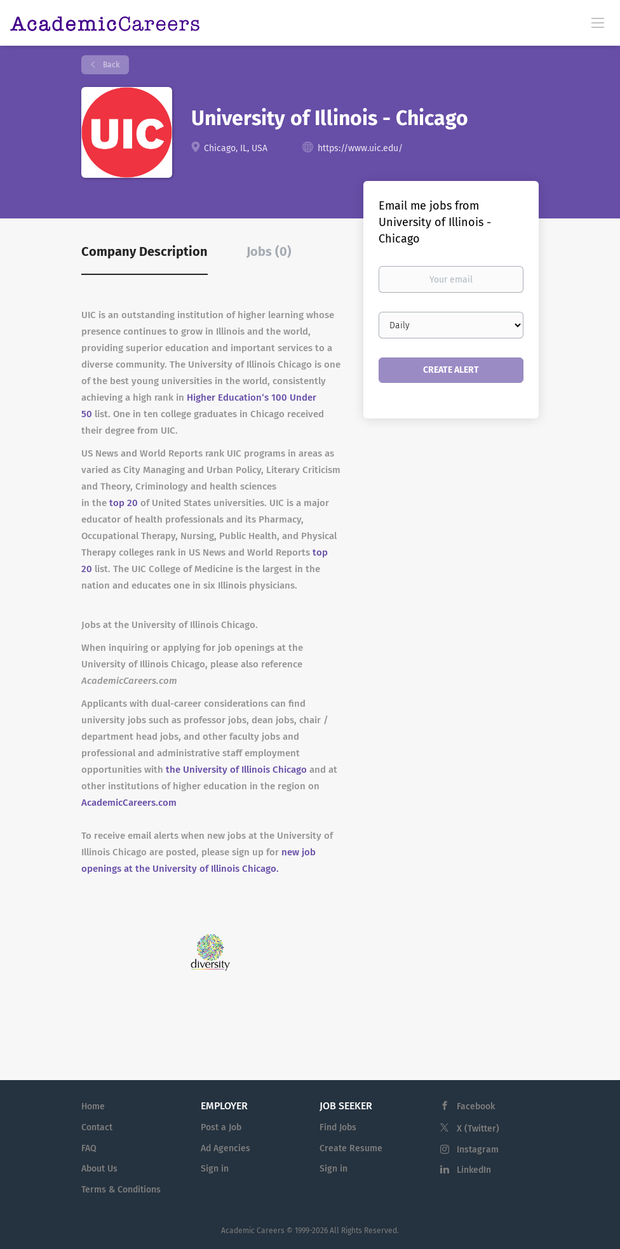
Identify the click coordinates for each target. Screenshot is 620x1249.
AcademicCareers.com (129, 802)
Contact (96, 1127)
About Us (99, 1168)
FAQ (89, 1148)
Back (110, 64)
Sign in (215, 1168)
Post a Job (221, 1127)
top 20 (123, 503)
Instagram (478, 1149)
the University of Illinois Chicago (236, 769)
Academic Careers (253, 1230)
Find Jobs (338, 1127)
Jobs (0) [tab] (269, 251)
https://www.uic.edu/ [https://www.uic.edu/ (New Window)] (360, 148)
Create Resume (351, 1148)
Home (93, 1106)
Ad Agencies (225, 1148)
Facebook (476, 1106)
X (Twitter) (478, 1128)
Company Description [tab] (144, 251)
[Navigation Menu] (597, 22)
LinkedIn (474, 1170)
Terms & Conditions (121, 1189)
